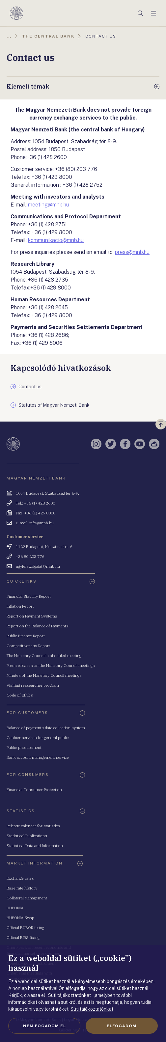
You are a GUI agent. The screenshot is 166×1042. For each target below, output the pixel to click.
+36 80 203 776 (30, 556)
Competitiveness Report (28, 645)
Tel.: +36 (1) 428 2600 (35, 503)
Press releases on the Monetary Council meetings (51, 665)
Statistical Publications (27, 835)
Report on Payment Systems (32, 616)
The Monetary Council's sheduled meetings (45, 655)
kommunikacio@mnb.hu (56, 240)
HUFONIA (15, 907)
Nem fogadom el (44, 1026)
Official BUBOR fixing (25, 927)
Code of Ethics (20, 695)
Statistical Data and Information (35, 845)
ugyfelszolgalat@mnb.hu (38, 566)
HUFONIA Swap (20, 917)
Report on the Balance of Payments (38, 625)
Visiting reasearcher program (33, 685)
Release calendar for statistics (33, 825)
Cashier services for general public (38, 737)
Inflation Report (20, 606)
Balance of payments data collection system (46, 727)
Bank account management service (38, 757)
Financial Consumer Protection (34, 789)
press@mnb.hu (132, 252)
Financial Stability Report (29, 596)
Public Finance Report (26, 635)
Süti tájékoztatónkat (91, 1009)
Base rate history (22, 888)
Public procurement (24, 747)
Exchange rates (20, 878)
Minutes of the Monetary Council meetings (44, 675)
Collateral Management (27, 897)
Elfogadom (121, 1026)
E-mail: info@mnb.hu (35, 522)
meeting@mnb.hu (48, 205)
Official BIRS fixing (23, 937)
